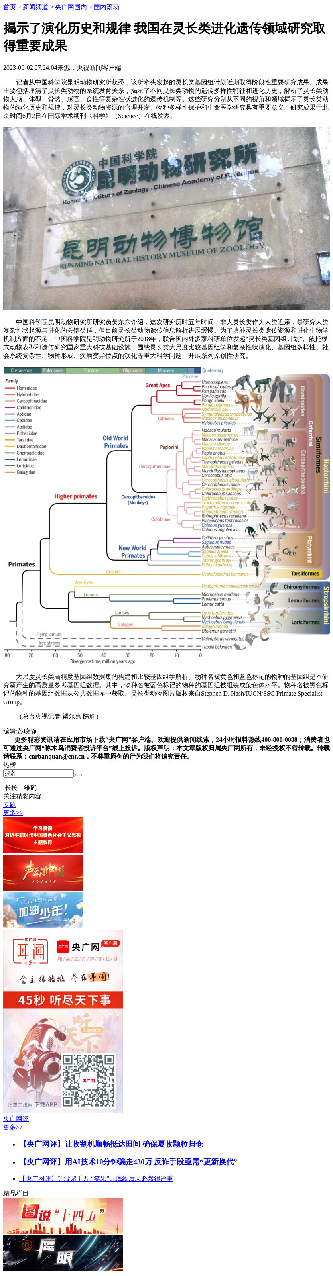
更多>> (13, 813)
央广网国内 (71, 7)
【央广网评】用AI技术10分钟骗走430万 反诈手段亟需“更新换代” (128, 1162)
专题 (9, 804)
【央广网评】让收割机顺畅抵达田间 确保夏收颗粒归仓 (111, 1144)
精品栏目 (16, 1193)
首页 (9, 7)
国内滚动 (106, 7)
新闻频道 (35, 7)
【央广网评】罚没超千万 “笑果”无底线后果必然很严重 (96, 1178)
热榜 (9, 764)
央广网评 (16, 1118)
